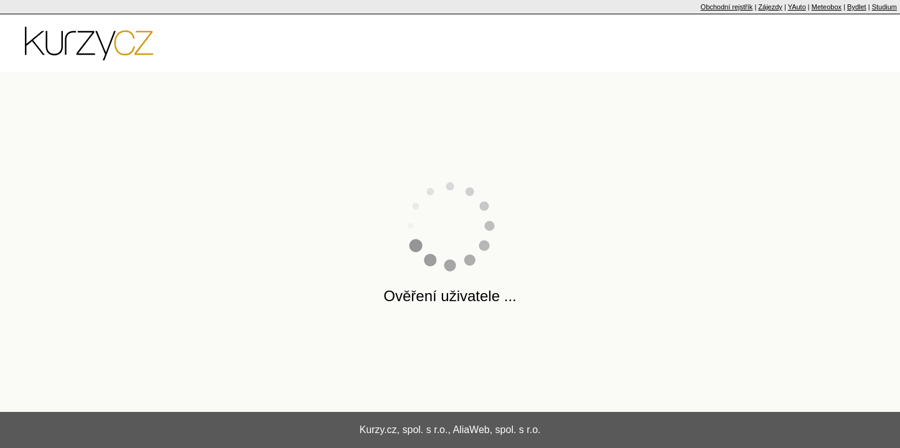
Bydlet (856, 7)
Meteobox (826, 7)
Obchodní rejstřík (727, 7)
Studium (884, 7)
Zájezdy (770, 7)
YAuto (797, 7)
